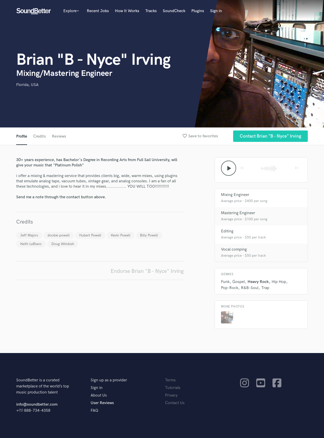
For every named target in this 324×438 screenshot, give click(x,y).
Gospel (238, 281)
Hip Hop (279, 281)
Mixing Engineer (235, 194)
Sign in (216, 11)
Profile (21, 136)
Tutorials (172, 387)
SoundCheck (174, 11)
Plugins (197, 11)
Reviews (59, 136)
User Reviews (102, 403)
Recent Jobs (98, 11)
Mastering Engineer (238, 213)
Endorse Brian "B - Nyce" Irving (147, 271)
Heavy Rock (258, 281)
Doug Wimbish (62, 244)
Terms (170, 380)
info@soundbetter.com (36, 404)
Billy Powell (149, 235)
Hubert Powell (90, 235)
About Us (99, 395)
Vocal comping (234, 249)
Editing (227, 231)
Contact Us (175, 403)
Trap (265, 288)
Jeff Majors (29, 235)
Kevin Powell (120, 235)
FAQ (94, 410)
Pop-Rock (229, 288)
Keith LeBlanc (31, 244)
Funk (225, 281)
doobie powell (59, 235)
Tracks (151, 11)
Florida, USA (27, 84)
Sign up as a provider (109, 380)
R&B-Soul (249, 288)
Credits (39, 136)
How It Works (127, 11)
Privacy (171, 395)
